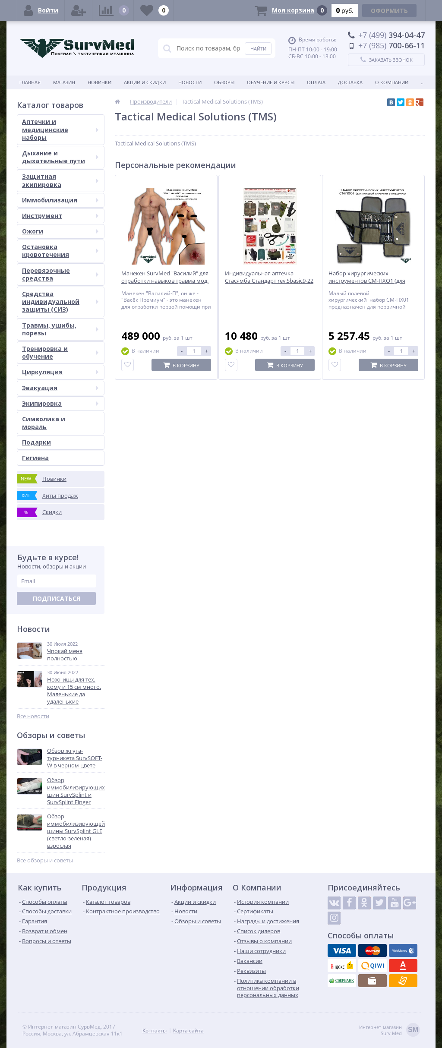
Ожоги (60, 231)
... (423, 82)
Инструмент (60, 215)
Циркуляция (60, 372)
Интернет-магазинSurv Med (389, 1030)
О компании (391, 82)
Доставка (350, 82)
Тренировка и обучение (60, 352)
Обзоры (224, 82)
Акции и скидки (145, 82)
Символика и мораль (43, 423)
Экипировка (60, 403)
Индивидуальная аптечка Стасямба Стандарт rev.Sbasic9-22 (269, 277)
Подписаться (56, 598)
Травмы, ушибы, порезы (60, 329)
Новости (190, 82)
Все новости (33, 716)
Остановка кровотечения (60, 251)
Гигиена (35, 458)
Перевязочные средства (60, 274)
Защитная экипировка (60, 180)
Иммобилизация (60, 200)
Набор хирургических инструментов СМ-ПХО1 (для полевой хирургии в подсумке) (370, 281)
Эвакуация (60, 388)
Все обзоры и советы (45, 860)
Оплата (316, 82)
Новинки (99, 82)
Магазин (64, 82)
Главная (30, 82)
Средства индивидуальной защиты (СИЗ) (60, 301)
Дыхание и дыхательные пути (60, 157)
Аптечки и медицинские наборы (60, 129)
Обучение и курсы (270, 82)
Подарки (36, 442)
